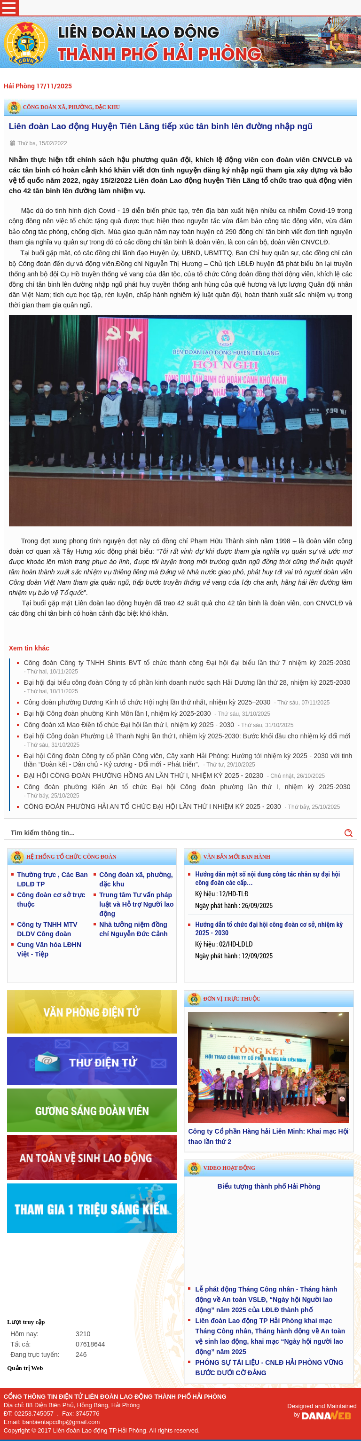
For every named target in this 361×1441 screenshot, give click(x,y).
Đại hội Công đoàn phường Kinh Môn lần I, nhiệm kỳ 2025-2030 (147, 713)
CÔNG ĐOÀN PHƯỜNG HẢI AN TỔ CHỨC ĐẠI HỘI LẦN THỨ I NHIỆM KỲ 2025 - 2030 (182, 806)
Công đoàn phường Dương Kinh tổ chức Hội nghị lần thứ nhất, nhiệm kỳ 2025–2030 (177, 702)
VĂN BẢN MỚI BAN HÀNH (236, 857)
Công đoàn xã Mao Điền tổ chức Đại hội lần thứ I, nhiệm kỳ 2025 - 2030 (159, 724)
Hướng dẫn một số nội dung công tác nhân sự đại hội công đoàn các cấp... (267, 878)
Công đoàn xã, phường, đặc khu (71, 107)
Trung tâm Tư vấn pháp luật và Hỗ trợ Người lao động (136, 904)
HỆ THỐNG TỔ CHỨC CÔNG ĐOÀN (71, 857)
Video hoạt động (229, 1168)
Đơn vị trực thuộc (231, 999)
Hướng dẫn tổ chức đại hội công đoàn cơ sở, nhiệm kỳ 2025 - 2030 (269, 928)
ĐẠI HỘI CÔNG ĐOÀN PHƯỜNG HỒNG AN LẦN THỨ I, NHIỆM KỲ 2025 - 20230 (174, 775)
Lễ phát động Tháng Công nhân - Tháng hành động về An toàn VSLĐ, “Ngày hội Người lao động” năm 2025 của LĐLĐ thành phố (266, 1299)
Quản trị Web (25, 1367)
